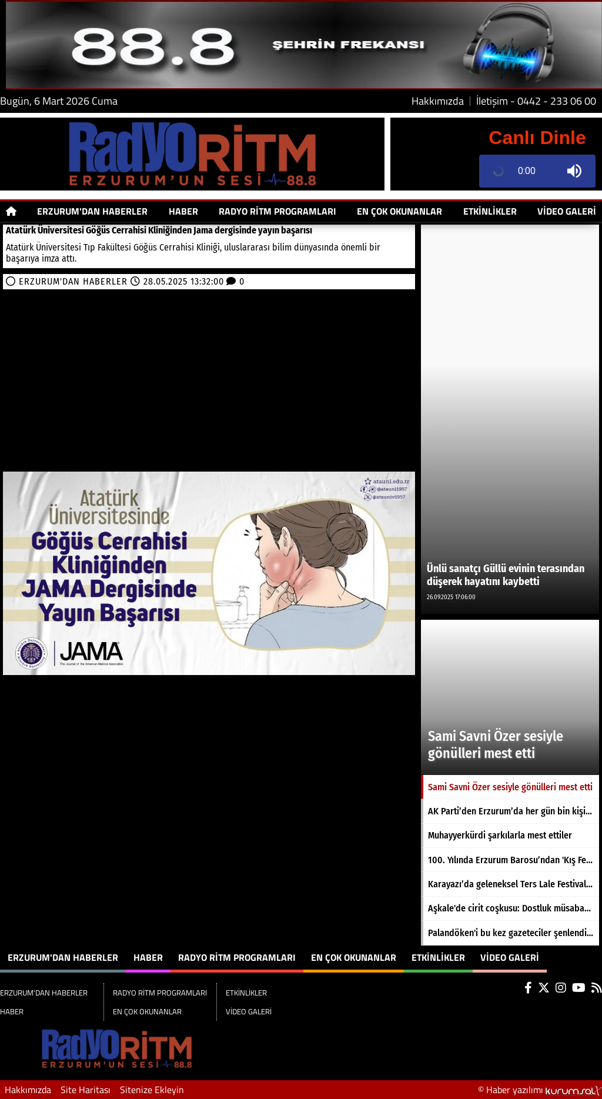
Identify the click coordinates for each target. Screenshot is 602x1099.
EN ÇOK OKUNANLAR (399, 211)
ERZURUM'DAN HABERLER (92, 211)
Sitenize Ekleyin (152, 1090)
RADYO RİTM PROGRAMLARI (277, 211)
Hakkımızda (438, 101)
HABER (183, 211)
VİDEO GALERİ (566, 211)
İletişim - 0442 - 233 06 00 (536, 101)
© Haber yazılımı (540, 1090)
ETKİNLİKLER (490, 211)
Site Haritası (86, 1090)
